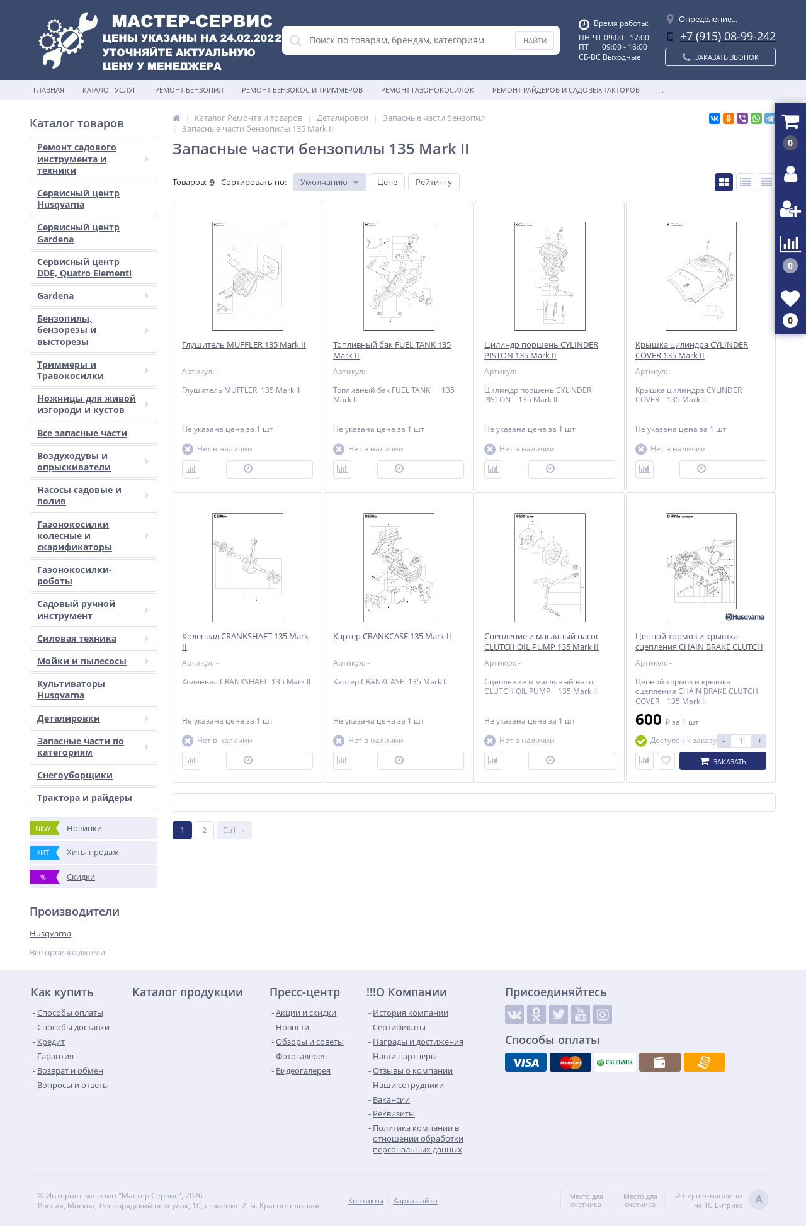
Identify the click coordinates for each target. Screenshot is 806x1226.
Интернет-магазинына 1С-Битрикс (722, 1200)
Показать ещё (474, 802)
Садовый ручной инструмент (93, 609)
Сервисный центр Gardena (78, 232)
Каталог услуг (109, 89)
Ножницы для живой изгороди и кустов (93, 404)
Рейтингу (434, 182)
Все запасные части (82, 433)
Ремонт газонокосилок (427, 89)
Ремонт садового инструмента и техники (93, 158)
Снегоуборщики (75, 775)
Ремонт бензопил (189, 89)
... (661, 89)
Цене (387, 182)
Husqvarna (50, 933)
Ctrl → (234, 830)
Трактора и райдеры (84, 797)
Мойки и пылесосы (93, 661)
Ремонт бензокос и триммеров (302, 89)
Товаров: (190, 182)
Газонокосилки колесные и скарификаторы (93, 535)
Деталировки (93, 718)
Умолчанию (324, 182)
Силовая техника (93, 638)
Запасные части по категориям (93, 746)
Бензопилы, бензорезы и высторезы (93, 329)
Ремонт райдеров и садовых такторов (566, 89)
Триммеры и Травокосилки (93, 370)
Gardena (93, 296)
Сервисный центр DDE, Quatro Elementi (84, 267)
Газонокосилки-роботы (74, 575)
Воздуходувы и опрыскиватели (93, 461)
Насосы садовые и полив (93, 495)
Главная (48, 89)
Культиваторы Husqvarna (71, 689)
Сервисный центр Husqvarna (78, 198)
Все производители (67, 952)
